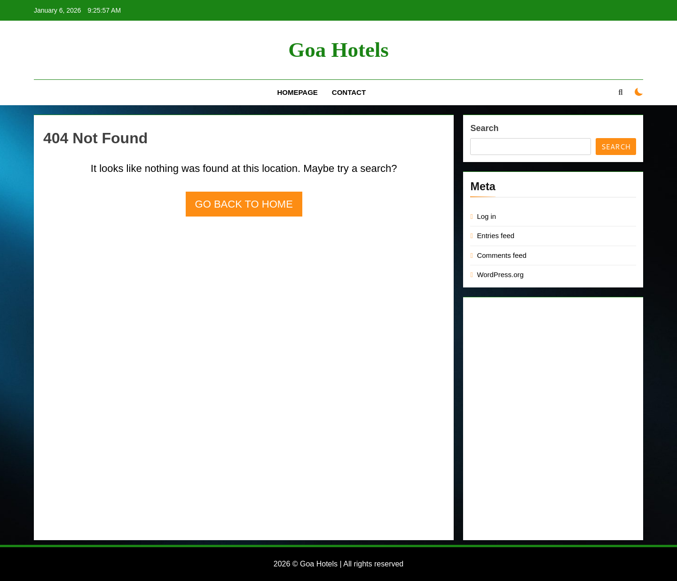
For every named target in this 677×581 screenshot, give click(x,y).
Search (484, 128)
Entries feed (495, 236)
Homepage (297, 92)
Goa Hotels (338, 50)
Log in (486, 216)
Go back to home (244, 204)
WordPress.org (500, 275)
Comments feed (502, 255)
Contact (349, 92)
